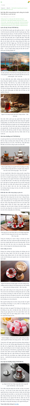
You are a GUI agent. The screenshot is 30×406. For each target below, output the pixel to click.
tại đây (17, 404)
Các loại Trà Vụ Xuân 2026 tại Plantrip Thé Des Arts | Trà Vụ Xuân (14, 20)
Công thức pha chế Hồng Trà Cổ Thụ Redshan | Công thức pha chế (14, 25)
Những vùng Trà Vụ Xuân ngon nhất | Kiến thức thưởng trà (12, 18)
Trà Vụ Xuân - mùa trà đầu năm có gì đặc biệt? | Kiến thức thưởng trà (14, 22)
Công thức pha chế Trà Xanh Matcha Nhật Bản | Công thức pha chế (14, 23)
